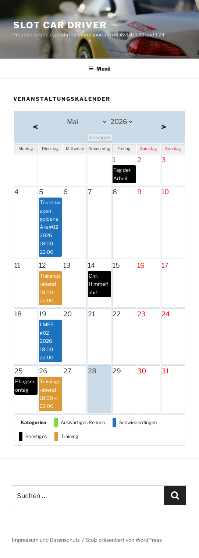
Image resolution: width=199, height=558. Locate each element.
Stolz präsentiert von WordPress (124, 540)
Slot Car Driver (60, 25)
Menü (99, 68)
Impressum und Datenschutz (46, 540)
